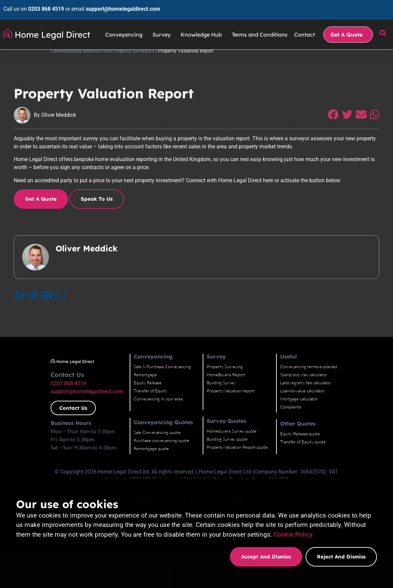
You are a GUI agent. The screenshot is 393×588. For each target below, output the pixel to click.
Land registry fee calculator (337, 417)
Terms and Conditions (259, 27)
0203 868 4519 (43, 5)
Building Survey (243, 417)
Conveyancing (125, 27)
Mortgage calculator (331, 433)
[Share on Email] (371, 128)
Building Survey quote (249, 473)
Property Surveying (247, 400)
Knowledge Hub (203, 27)
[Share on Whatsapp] (385, 128)
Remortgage (158, 408)
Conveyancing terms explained (340, 400)
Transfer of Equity (163, 425)
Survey (163, 27)
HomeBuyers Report (248, 408)
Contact (304, 27)
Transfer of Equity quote (335, 476)
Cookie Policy (293, 534)
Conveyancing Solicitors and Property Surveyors (61, 53)
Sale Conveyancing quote (170, 466)
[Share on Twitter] (357, 128)
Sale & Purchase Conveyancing (175, 400)
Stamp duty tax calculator (335, 408)
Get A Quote (348, 27)
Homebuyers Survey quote (254, 465)
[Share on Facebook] (343, 128)
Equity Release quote (332, 468)
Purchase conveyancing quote (174, 474)
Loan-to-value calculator (334, 425)
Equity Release (161, 417)
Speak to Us (86, 212)
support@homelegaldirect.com (119, 5)
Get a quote (30, 212)
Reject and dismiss (341, 556)
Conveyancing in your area (171, 433)
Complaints (322, 441)
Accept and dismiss (266, 556)
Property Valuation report (253, 425)
